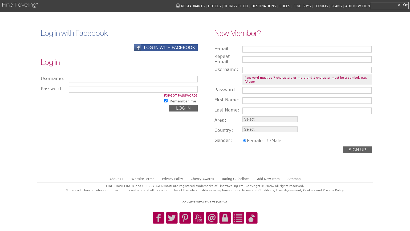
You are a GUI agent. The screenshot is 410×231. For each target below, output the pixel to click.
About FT (116, 179)
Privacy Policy (172, 179)
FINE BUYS (302, 6)
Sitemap (294, 179)
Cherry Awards (202, 179)
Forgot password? (180, 95)
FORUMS (321, 6)
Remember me (183, 101)
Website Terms (142, 179)
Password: (52, 88)
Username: (53, 78)
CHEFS (284, 6)
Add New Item (268, 179)
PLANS (336, 6)
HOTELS (214, 6)
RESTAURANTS (193, 6)
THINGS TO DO (236, 6)
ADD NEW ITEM (357, 6)
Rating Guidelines (235, 179)
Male (276, 140)
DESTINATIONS (263, 6)
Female (255, 140)
